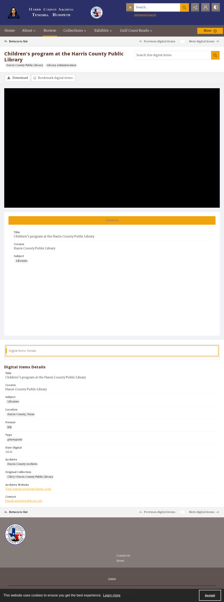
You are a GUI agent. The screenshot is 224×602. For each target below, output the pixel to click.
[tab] (112, 220)
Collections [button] (75, 31)
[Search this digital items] (173, 55)
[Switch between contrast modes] (215, 7)
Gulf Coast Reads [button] (136, 31)
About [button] (29, 31)
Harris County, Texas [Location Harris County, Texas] (20, 414)
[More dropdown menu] (210, 31)
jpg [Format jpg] (9, 427)
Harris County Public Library (24, 65)
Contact (112, 578)
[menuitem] (112, 578)
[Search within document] (215, 55)
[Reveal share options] (194, 7)
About (120, 561)
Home (10, 31)
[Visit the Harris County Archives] (15, 534)
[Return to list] (33, 41)
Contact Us (123, 556)
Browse (50, 31)
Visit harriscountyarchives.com (28, 489)
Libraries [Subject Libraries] (21, 261)
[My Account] (205, 7)
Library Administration (61, 65)
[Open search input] (184, 7)
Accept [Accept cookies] (210, 595)
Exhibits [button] (103, 31)
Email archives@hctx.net (23, 501)
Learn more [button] (111, 595)
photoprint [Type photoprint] (14, 440)
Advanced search (136, 15)
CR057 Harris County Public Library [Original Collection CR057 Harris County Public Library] (30, 477)
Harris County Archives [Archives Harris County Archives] (22, 464)
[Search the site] (148, 7)
